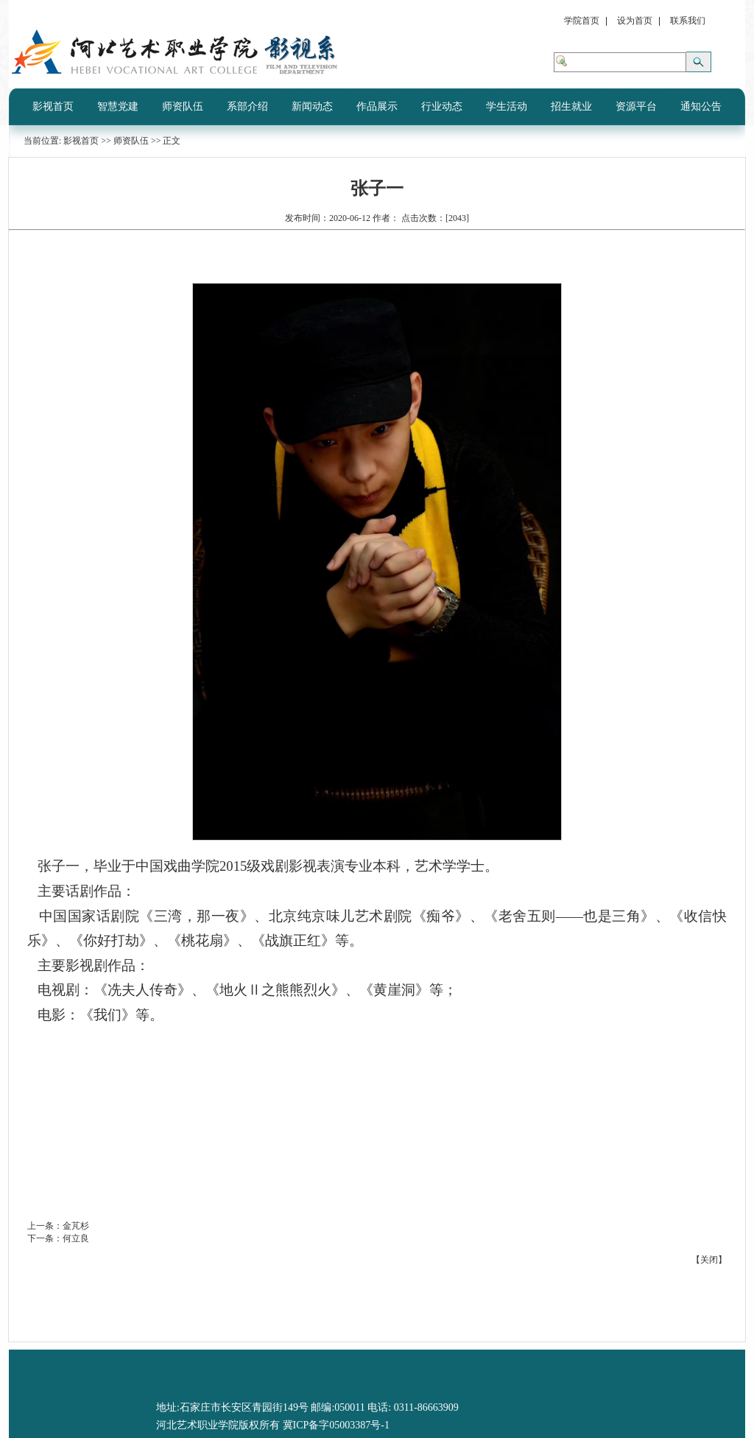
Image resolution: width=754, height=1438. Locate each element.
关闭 (709, 1260)
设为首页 (634, 20)
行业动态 (441, 106)
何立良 (76, 1238)
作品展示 (377, 106)
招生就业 (571, 106)
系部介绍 (247, 106)
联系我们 (687, 20)
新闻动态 (312, 106)
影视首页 (53, 106)
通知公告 (701, 106)
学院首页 (581, 20)
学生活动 (506, 106)
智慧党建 (117, 106)
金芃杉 (76, 1226)
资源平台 (636, 106)
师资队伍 (182, 106)
